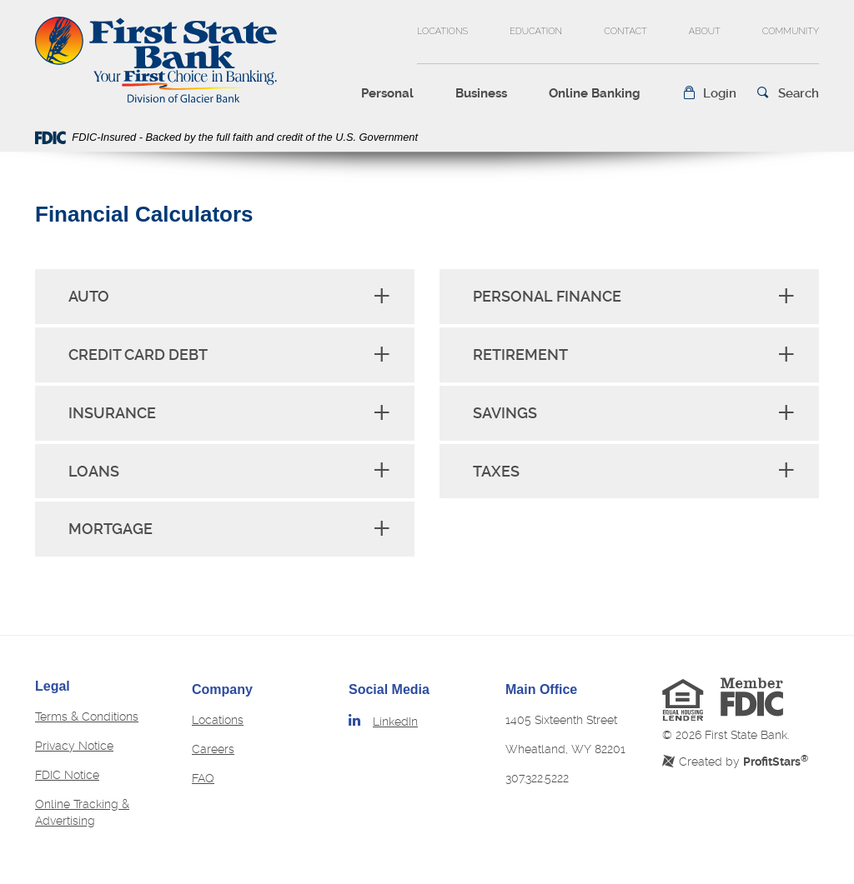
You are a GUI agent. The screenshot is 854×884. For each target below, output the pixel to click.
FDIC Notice (67, 775)
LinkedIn (395, 721)
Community (790, 31)
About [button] (705, 31)
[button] (709, 93)
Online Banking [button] (594, 93)
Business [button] (481, 93)
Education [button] (536, 31)
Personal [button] (387, 93)
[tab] (224, 296)
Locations (442, 31)
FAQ (203, 778)
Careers (213, 749)
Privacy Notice (74, 745)
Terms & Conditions (86, 716)
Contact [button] (625, 31)
